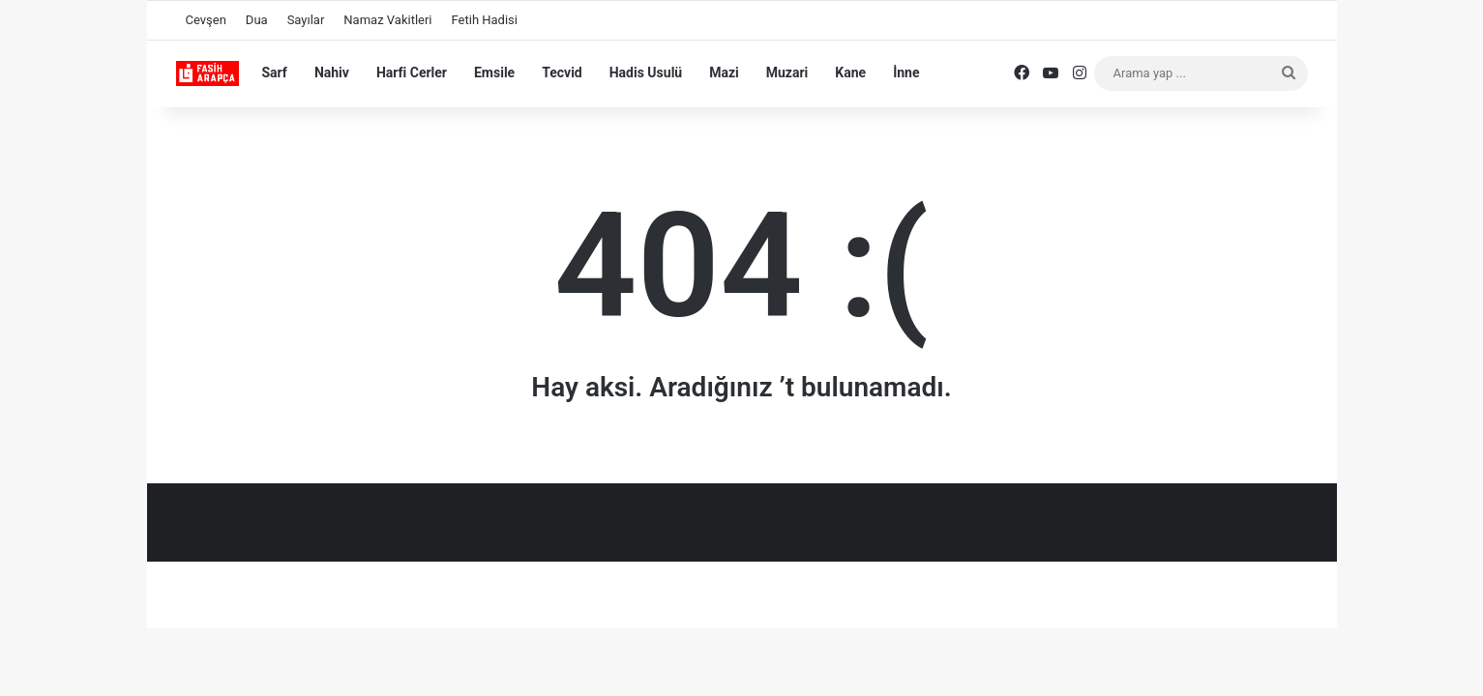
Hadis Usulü (645, 72)
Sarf (274, 72)
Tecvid (562, 72)
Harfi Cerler (411, 72)
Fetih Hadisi (485, 20)
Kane (850, 72)
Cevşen (206, 20)
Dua (257, 20)
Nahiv (331, 72)
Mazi (724, 72)
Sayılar (306, 20)
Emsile (494, 72)
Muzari (787, 72)
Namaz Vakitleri (387, 20)
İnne (906, 72)
